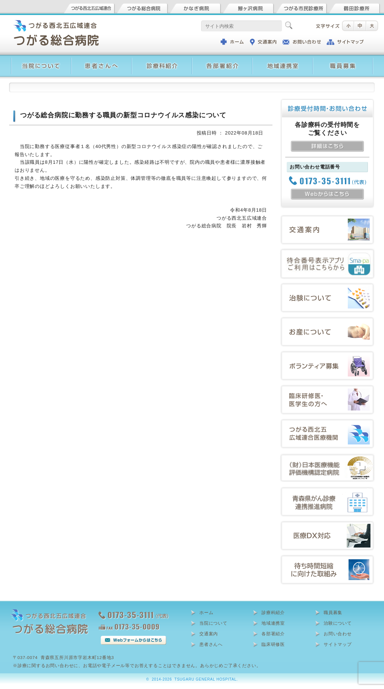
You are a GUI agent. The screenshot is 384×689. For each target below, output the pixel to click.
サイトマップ (338, 644)
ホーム (206, 612)
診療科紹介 (273, 612)
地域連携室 (273, 623)
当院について (213, 623)
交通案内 (208, 634)
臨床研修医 (273, 644)
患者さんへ (211, 644)
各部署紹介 (273, 634)
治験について (338, 623)
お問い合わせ (338, 634)
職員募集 (333, 612)
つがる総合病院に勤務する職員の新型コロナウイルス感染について (123, 115)
